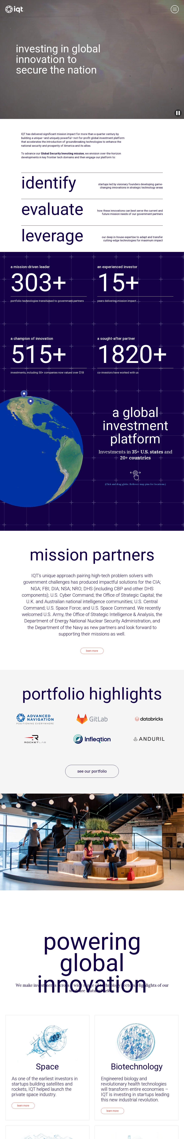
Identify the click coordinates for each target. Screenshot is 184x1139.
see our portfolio (92, 771)
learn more (92, 650)
